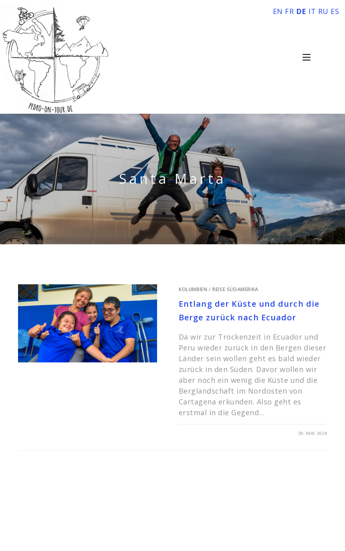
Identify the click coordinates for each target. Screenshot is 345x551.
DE (301, 11)
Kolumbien (193, 289)
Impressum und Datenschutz (172, 516)
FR (289, 11)
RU (323, 11)
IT (312, 11)
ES (335, 11)
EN (278, 11)
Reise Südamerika (235, 289)
